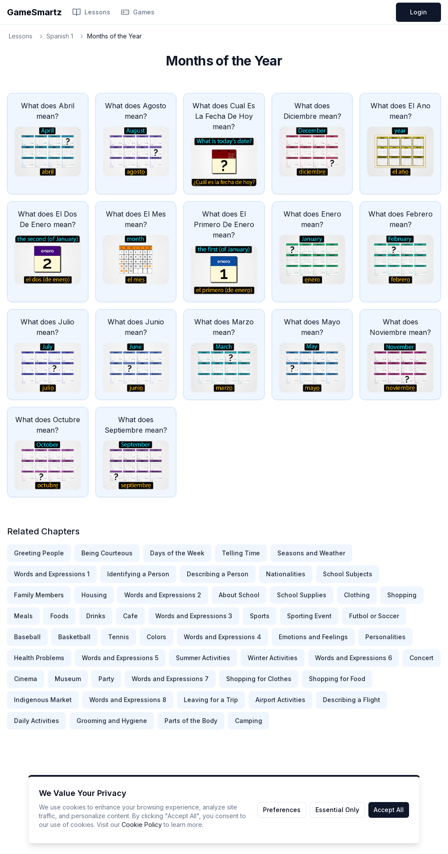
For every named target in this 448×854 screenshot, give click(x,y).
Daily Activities (36, 720)
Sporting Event (309, 616)
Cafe (130, 616)
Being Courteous (107, 553)
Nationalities (285, 574)
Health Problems (39, 657)
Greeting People (39, 553)
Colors (156, 636)
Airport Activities (280, 699)
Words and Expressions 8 (127, 699)
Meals (23, 616)
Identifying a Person (138, 574)
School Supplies (301, 595)
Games (137, 12)
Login (418, 12)
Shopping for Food (337, 678)
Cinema (25, 678)
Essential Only (337, 809)
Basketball (74, 636)
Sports (260, 616)
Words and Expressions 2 (162, 595)
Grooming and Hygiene (112, 720)
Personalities (385, 636)
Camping (248, 720)
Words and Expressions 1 (52, 574)
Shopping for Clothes (258, 678)
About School (239, 595)
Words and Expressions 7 (170, 678)
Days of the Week (177, 553)
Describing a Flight (351, 699)
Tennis (118, 636)
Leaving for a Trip (211, 699)
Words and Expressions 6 (353, 657)
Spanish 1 (59, 36)
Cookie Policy (142, 824)
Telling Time (241, 553)
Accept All (389, 809)
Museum (68, 678)
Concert (422, 657)
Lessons (91, 12)
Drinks (95, 616)
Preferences (282, 809)
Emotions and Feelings (313, 636)
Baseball (27, 636)
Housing (94, 595)
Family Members (39, 595)
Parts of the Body (190, 720)
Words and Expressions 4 (222, 636)
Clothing (357, 595)
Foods (59, 616)
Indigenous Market (43, 699)
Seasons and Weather (311, 553)
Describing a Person (217, 574)
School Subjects (347, 574)
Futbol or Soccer (374, 616)
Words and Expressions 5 (120, 657)
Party (106, 678)
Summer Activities (203, 657)
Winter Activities (273, 657)
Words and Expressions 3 (193, 616)
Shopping (401, 595)
